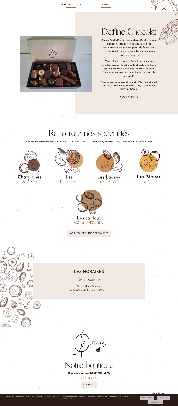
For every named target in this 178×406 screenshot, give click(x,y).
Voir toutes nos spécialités (89, 233)
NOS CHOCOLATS (71, 5)
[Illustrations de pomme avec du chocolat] (69, 166)
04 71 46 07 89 (89, 378)
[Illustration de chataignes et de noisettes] (29, 166)
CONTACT (106, 5)
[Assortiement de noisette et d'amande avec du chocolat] (148, 166)
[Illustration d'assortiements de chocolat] (109, 166)
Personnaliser (155, 402)
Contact (89, 385)
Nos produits (129, 97)
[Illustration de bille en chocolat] (89, 207)
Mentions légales (156, 393)
